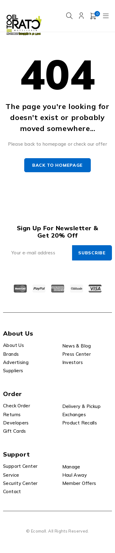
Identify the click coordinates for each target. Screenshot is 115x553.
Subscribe (91, 253)
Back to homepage (57, 165)
